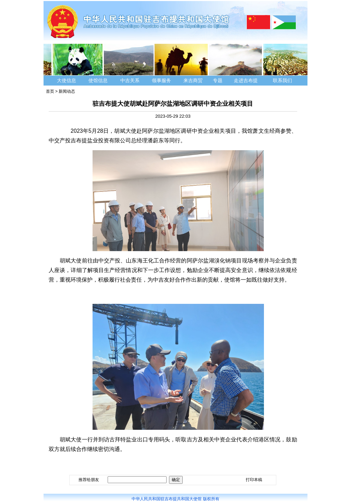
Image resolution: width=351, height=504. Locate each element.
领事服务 (161, 80)
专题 (217, 80)
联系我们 (283, 80)
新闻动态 (67, 91)
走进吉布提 (246, 80)
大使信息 (66, 80)
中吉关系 (130, 80)
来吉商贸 (193, 80)
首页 (50, 91)
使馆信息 (98, 80)
